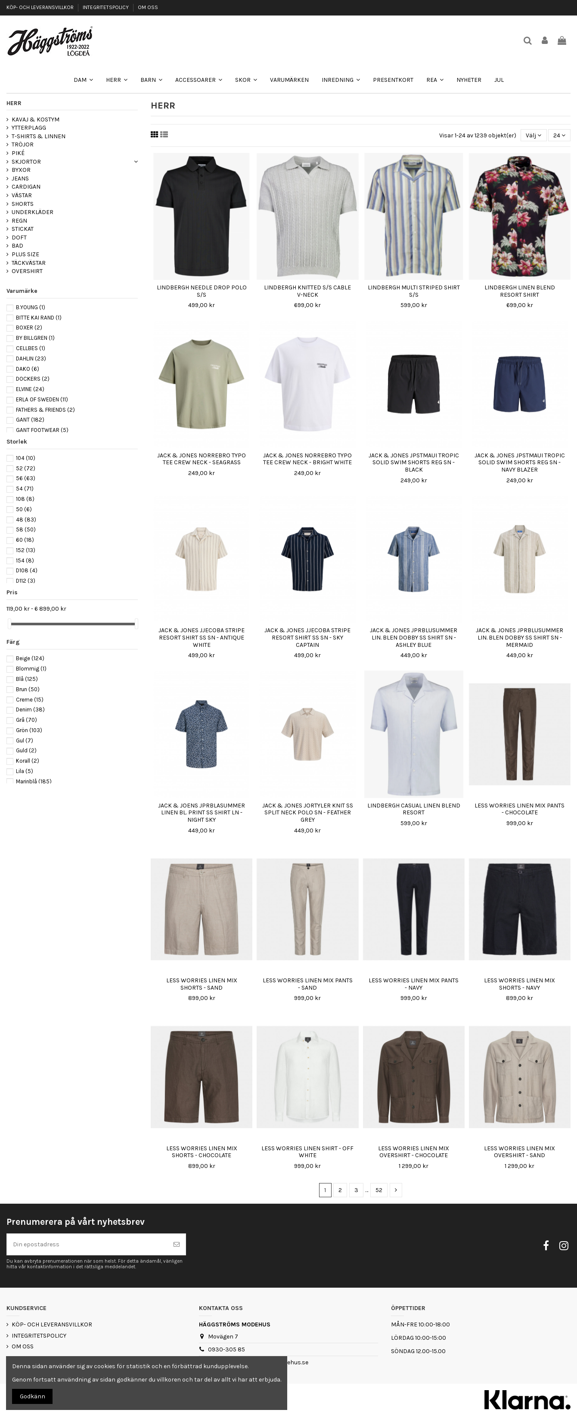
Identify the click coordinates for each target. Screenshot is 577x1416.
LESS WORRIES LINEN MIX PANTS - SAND (308, 984)
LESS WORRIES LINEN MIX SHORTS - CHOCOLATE (201, 1152)
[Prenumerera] (177, 1244)
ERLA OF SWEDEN (42, 399)
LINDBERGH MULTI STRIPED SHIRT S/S (414, 291)
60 (25, 540)
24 (559, 135)
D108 (26, 570)
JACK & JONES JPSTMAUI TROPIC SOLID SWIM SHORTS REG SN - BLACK (414, 463)
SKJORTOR (26, 161)
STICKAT (23, 229)
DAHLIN (31, 358)
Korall (27, 761)
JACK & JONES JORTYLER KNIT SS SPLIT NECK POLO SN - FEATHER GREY (307, 813)
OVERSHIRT (27, 271)
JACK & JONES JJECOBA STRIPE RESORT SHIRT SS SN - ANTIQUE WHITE (201, 638)
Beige (30, 658)
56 (25, 478)
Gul (24, 740)
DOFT (19, 237)
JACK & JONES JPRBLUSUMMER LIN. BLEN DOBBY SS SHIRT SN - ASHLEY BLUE (413, 638)
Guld (26, 750)
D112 (25, 581)
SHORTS (23, 204)
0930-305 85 (226, 1349)
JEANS (20, 178)
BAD (17, 245)
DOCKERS (33, 379)
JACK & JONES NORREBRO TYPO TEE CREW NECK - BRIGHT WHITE (307, 459)
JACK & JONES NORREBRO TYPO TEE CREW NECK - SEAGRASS (201, 459)
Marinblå (34, 781)
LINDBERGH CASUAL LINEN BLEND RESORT (413, 809)
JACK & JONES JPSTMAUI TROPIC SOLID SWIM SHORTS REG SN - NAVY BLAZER (520, 463)
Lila (24, 771)
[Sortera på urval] (533, 135)
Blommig (31, 668)
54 (25, 488)
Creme (29, 699)
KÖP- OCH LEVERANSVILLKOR (40, 7)
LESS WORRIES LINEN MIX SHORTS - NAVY (519, 984)
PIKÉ (18, 153)
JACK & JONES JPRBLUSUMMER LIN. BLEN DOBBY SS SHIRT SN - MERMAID (519, 638)
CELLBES (30, 348)
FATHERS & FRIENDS (45, 410)
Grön (29, 730)
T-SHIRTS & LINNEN (38, 136)
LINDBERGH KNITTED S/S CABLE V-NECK (307, 291)
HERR (14, 103)
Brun (28, 689)
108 (25, 499)
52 (378, 1190)
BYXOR (21, 170)
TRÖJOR (23, 144)
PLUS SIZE (25, 254)
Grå (26, 720)
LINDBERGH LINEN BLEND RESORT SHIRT (519, 291)
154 (25, 560)
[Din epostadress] (87, 1244)
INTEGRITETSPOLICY (106, 7)
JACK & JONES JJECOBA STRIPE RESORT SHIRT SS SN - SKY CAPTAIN (307, 638)
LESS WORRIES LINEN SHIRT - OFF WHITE (307, 1152)
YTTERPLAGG (29, 127)
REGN (19, 220)
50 (24, 509)
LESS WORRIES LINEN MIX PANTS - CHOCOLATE (520, 809)
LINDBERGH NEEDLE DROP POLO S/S (202, 291)
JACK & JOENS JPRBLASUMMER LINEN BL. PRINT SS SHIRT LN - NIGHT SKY (201, 813)
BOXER (29, 327)
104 (25, 458)
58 (26, 529)
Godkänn (32, 1396)
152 (25, 550)
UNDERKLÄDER (32, 212)
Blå (27, 679)
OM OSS (148, 7)
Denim (30, 709)
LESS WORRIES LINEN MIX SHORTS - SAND (201, 984)
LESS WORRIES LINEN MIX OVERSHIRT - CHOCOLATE (413, 1152)
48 (26, 519)
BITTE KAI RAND (39, 317)
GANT (30, 419)
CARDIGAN (26, 186)
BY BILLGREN (35, 338)
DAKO (27, 369)
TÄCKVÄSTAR (29, 263)
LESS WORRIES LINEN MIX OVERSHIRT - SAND (519, 1152)
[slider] (9, 623)
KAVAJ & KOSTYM (35, 119)
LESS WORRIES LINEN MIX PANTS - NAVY (414, 984)
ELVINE (30, 389)
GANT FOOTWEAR (42, 430)
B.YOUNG (30, 307)
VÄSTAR (22, 195)
